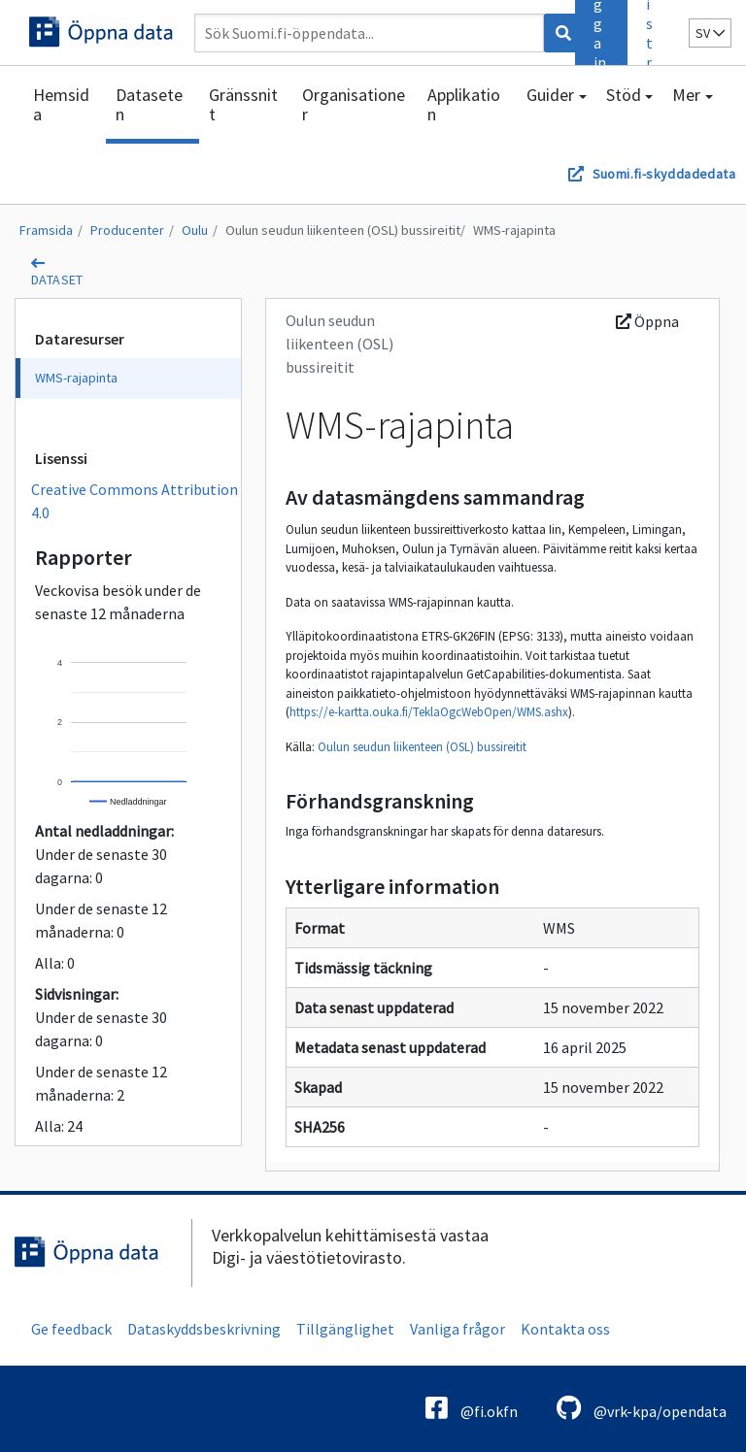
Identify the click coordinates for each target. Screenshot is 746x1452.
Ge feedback (71, 1328)
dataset (57, 279)
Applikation (463, 104)
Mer (686, 94)
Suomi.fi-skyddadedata (664, 173)
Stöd (623, 94)
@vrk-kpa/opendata (642, 1408)
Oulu (195, 230)
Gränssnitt (243, 104)
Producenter (127, 230)
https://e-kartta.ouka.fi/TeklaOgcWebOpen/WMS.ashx (428, 712)
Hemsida (61, 104)
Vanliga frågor (457, 1328)
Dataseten (149, 104)
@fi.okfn (471, 1408)
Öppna (647, 321)
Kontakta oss (565, 1328)
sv (710, 33)
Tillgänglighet (345, 1328)
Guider (550, 94)
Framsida (46, 230)
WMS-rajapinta (514, 230)
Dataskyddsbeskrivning (204, 1328)
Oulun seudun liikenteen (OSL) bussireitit (342, 230)
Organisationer (353, 104)
